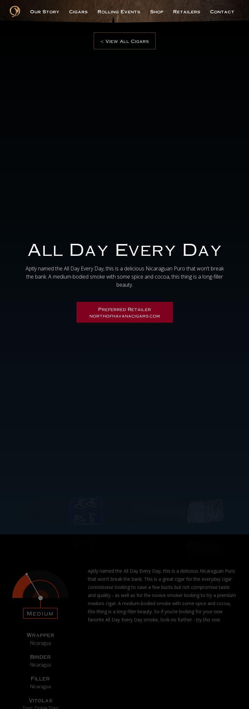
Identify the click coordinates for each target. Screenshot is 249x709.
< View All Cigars (125, 41)
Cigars (78, 11)
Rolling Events (119, 11)
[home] (15, 11)
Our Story (44, 11)
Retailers (186, 11)
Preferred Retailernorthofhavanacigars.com (124, 312)
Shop (156, 11)
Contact (222, 11)
